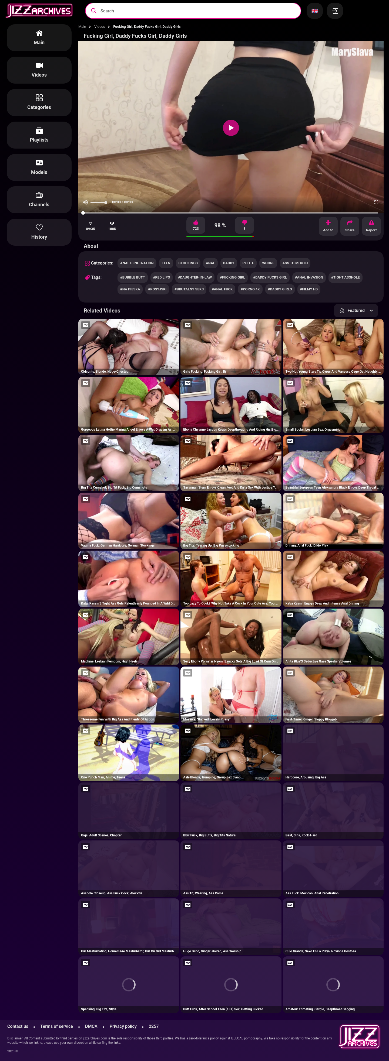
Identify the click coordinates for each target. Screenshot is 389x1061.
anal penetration (137, 263)
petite (248, 263)
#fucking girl (232, 277)
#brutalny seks (189, 289)
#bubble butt (132, 277)
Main (82, 27)
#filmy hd (309, 289)
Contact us (17, 1026)
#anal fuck (222, 289)
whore (268, 263)
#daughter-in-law (195, 277)
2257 (154, 1026)
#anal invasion (309, 277)
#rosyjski (157, 289)
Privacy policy (123, 1026)
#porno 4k (250, 289)
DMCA (91, 1026)
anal (210, 263)
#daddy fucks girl (270, 277)
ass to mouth (295, 263)
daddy (228, 263)
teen (166, 263)
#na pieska (130, 289)
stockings (188, 263)
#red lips (161, 277)
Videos (99, 27)
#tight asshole (345, 277)
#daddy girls (280, 289)
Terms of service (56, 1026)
